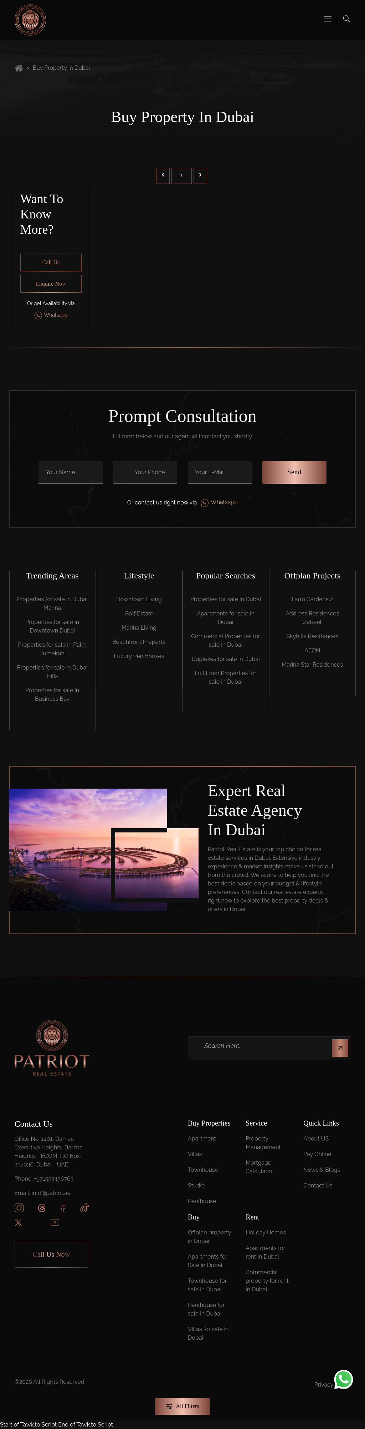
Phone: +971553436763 (44, 1178)
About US (316, 1138)
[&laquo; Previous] (163, 176)
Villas (195, 1154)
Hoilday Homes (266, 1232)
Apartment (202, 1138)
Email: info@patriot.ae (43, 1193)
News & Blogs (321, 1169)
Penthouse (202, 1201)
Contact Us (318, 1185)
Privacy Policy (332, 1384)
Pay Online (317, 1154)
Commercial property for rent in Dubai (267, 1281)
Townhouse (203, 1169)
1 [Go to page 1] (181, 175)
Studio (196, 1185)
